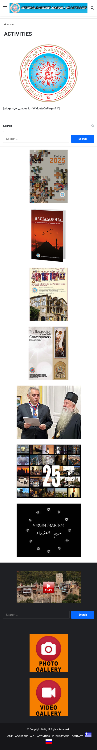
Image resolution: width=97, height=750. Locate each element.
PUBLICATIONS (60, 736)
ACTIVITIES (43, 736)
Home (9, 24)
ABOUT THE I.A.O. (25, 736)
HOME (9, 736)
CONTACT (77, 736)
